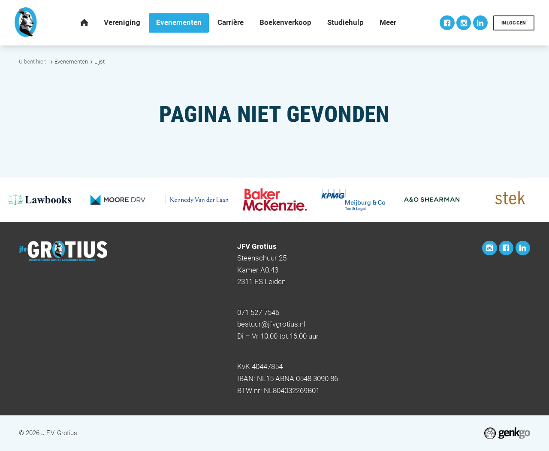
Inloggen (513, 23)
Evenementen (71, 61)
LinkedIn (480, 22)
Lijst (99, 61)
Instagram (463, 22)
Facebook (447, 22)
